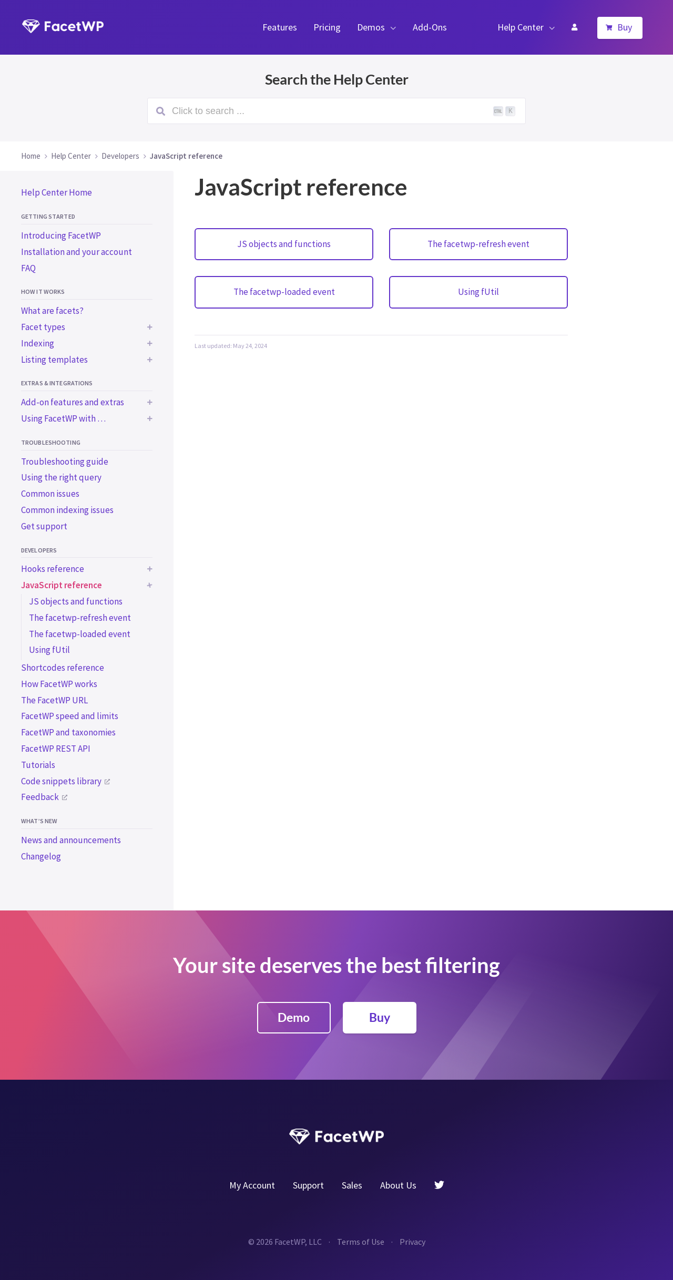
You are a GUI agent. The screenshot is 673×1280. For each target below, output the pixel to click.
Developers (39, 550)
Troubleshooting (50, 442)
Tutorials (38, 765)
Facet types (43, 327)
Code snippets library (61, 781)
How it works (43, 291)
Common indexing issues (67, 510)
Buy (624, 27)
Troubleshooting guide (64, 461)
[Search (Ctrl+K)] (336, 111)
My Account (574, 27)
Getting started (48, 216)
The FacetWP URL (54, 700)
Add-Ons (430, 27)
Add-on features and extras (72, 402)
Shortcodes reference (62, 667)
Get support (44, 526)
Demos (371, 27)
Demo (294, 1017)
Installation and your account (76, 252)
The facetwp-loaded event (79, 634)
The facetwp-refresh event (80, 617)
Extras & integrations (57, 383)
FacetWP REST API (55, 748)
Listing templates (54, 359)
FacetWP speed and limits (69, 716)
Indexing (37, 343)
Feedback (40, 797)
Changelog (41, 856)
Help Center (520, 27)
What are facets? (52, 310)
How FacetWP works (59, 684)
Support (308, 1185)
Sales (352, 1185)
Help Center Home (56, 192)
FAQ (28, 268)
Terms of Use (360, 1241)
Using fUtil (49, 650)
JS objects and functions (76, 601)
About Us (398, 1185)
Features (279, 27)
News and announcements (71, 840)
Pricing (327, 27)
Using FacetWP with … (63, 418)
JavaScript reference (61, 585)
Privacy (412, 1241)
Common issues (50, 493)
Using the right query (61, 477)
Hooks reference (52, 569)
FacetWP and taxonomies (68, 732)
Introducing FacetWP (61, 235)
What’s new (39, 821)
